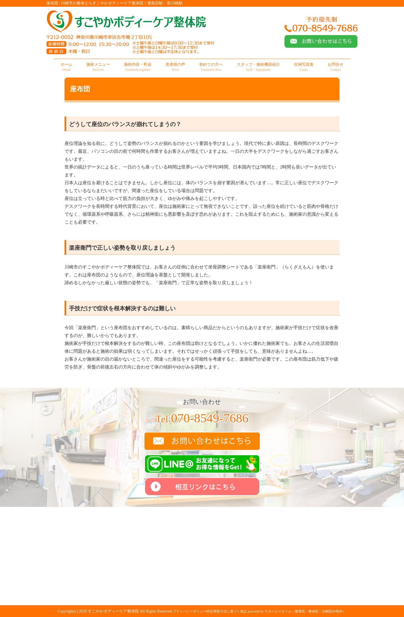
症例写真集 (304, 67)
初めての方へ (211, 67)
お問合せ (335, 67)
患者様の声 (175, 67)
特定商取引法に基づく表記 (226, 611)
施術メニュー (98, 67)
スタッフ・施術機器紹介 (258, 67)
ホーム (66, 67)
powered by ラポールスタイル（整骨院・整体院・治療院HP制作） (297, 611)
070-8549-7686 (201, 418)
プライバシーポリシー (189, 611)
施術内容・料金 (138, 67)
